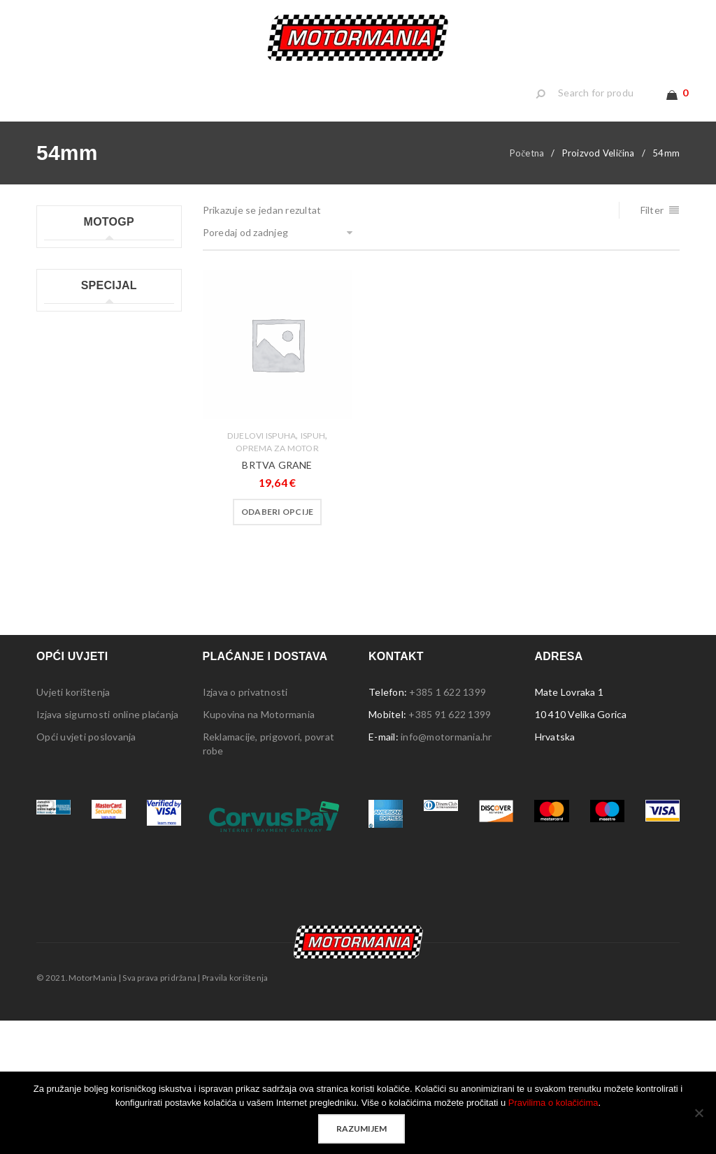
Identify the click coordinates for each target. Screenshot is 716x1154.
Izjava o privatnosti (245, 825)
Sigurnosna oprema (87, 686)
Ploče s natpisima (83, 574)
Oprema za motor (277, 472)
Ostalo (60, 708)
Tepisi (58, 663)
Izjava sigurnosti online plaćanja (107, 848)
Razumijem (361, 1128)
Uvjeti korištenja (73, 825)
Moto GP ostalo (80, 434)
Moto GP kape (76, 278)
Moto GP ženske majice (97, 412)
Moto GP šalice (78, 389)
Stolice (60, 641)
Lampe (58, 529)
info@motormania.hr (446, 870)
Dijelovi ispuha (261, 459)
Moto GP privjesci (84, 345)
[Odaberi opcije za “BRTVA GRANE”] (277, 536)
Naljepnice (68, 551)
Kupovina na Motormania (259, 848)
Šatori (57, 619)
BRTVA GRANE (277, 489)
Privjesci (63, 596)
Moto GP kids (75, 300)
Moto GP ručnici (80, 367)
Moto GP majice (80, 322)
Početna (527, 176)
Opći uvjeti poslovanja (86, 870)
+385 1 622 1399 (447, 825)
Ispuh (313, 459)
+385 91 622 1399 (449, 848)
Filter (652, 234)
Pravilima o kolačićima (553, 1102)
